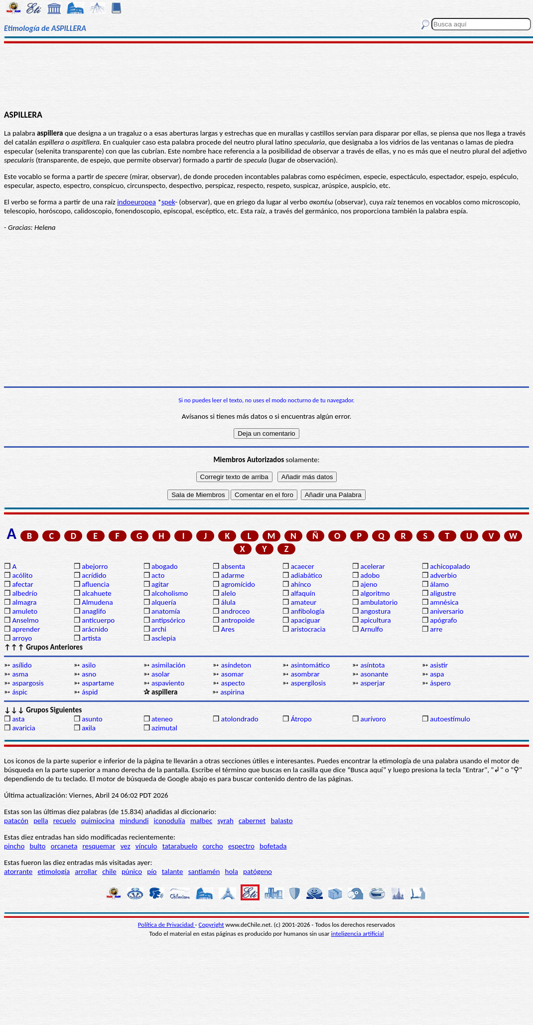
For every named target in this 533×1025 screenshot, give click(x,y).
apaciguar (305, 620)
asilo (89, 665)
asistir (439, 665)
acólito (22, 575)
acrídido (94, 575)
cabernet (252, 820)
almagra (24, 602)
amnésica (444, 602)
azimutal (164, 727)
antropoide (238, 620)
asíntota (372, 665)
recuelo (64, 820)
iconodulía (169, 820)
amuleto (24, 611)
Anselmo (25, 620)
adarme (233, 575)
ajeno (368, 584)
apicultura (375, 620)
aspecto (233, 683)
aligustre (443, 593)
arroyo (22, 638)
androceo (235, 611)
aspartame (98, 683)
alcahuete (97, 593)
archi (158, 629)
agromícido (238, 584)
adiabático (306, 575)
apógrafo (443, 620)
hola (231, 871)
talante (172, 871)
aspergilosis (308, 683)
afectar (22, 584)
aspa (437, 674)
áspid (90, 691)
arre (436, 629)
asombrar (305, 674)
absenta (233, 566)
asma (20, 674)
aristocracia (308, 629)
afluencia (95, 584)
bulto (38, 846)
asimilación (168, 665)
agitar (160, 584)
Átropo (301, 718)
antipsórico (168, 620)
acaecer (302, 566)
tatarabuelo (180, 846)
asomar (232, 674)
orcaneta (64, 846)
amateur (304, 602)
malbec (201, 820)
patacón (16, 820)
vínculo (146, 846)
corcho (212, 846)
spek (168, 201)
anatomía (165, 611)
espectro (241, 846)
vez (126, 846)
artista (91, 638)
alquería (163, 602)
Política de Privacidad (166, 924)
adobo (370, 575)
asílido (21, 665)
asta (18, 718)
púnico (132, 871)
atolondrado (240, 718)
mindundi (134, 820)
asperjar (372, 683)
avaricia (23, 727)
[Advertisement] (266, 75)
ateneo (162, 718)
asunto (92, 718)
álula (228, 602)
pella (40, 820)
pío (151, 871)
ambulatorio (379, 602)
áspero (440, 683)
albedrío (24, 593)
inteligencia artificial (357, 933)
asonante (374, 674)
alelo (228, 593)
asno (89, 674)
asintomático (310, 665)
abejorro (95, 566)
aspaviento (167, 683)
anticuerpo (98, 620)
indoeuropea (136, 201)
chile (109, 871)
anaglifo (94, 611)
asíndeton (236, 665)
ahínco (301, 584)
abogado (164, 566)
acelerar (372, 566)
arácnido (95, 629)
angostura (375, 611)
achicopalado (450, 566)
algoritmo (375, 593)
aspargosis (27, 683)
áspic (19, 691)
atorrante (18, 871)
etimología (53, 871)
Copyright (211, 924)
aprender (26, 629)
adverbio (443, 575)
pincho (14, 846)
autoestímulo (450, 718)
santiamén (204, 871)
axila (89, 727)
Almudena (97, 602)
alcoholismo (169, 593)
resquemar (99, 846)
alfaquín (303, 593)
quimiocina (98, 820)
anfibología (308, 611)
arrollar (86, 871)
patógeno (257, 871)
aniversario (446, 611)
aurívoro (373, 718)
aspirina (232, 691)
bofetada (273, 846)
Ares (228, 629)
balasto (281, 820)
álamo (439, 584)
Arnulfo (371, 629)
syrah (225, 820)
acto (157, 575)
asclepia (163, 638)
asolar (160, 674)
